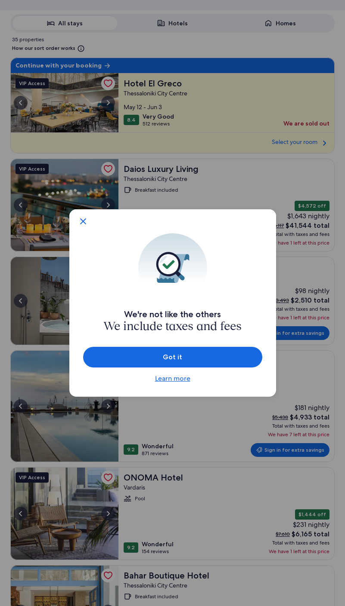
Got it (172, 357)
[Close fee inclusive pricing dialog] (83, 221)
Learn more (172, 378)
